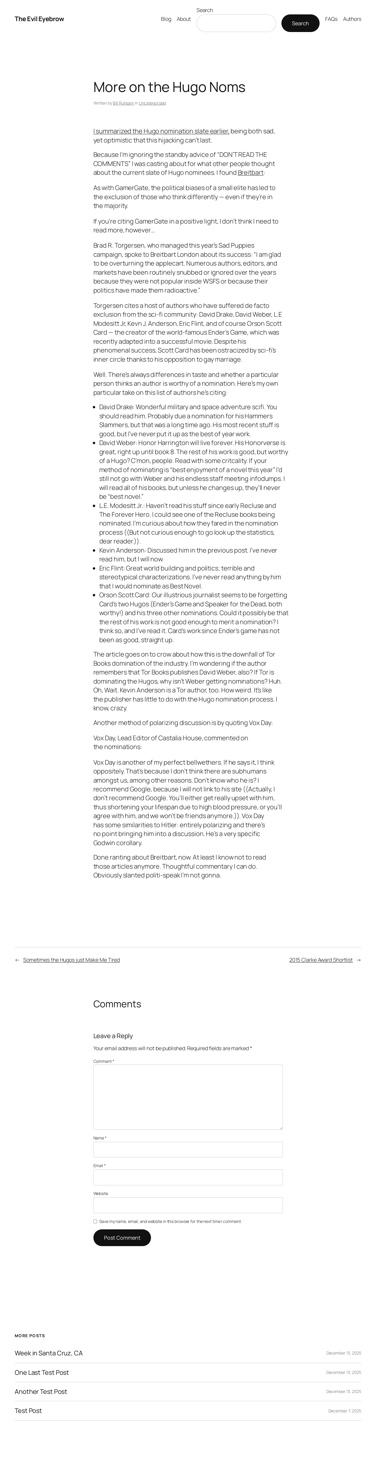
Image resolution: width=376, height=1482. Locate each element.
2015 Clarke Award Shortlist (321, 959)
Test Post (28, 1410)
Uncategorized (152, 103)
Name (100, 1138)
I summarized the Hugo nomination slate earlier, (161, 131)
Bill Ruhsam (123, 103)
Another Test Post (41, 1391)
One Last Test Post (42, 1372)
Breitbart (250, 172)
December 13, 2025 (343, 1353)
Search (205, 10)
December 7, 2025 (344, 1411)
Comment (103, 1061)
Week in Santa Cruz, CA (49, 1353)
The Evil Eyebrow (39, 18)
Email (99, 1165)
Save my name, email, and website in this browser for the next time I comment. (170, 1221)
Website (100, 1193)
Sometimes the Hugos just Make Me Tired (71, 959)
